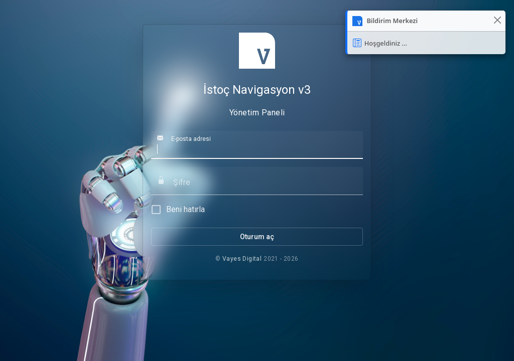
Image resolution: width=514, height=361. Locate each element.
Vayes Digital (242, 258)
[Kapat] (497, 20)
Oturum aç (257, 237)
